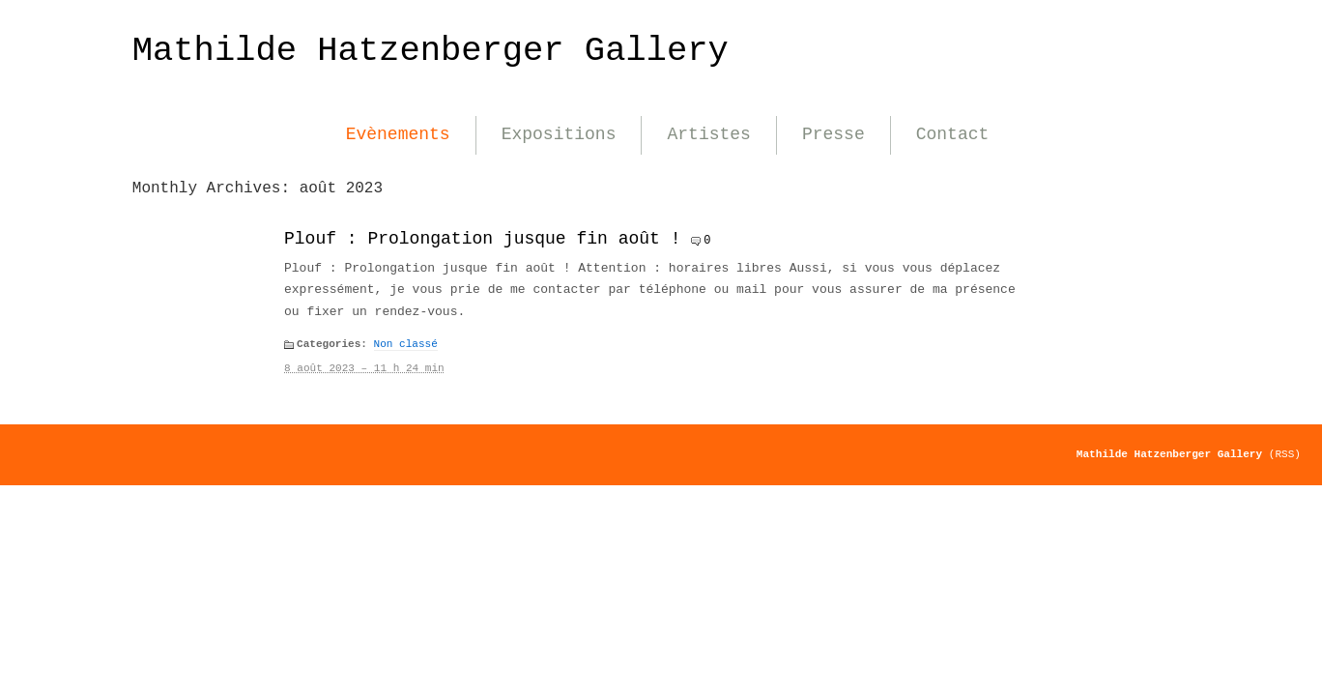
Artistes (708, 134)
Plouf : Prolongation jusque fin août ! (482, 238)
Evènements (398, 134)
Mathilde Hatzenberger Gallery (430, 51)
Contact (953, 134)
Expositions (559, 134)
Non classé (406, 344)
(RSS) (1285, 454)
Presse (833, 134)
